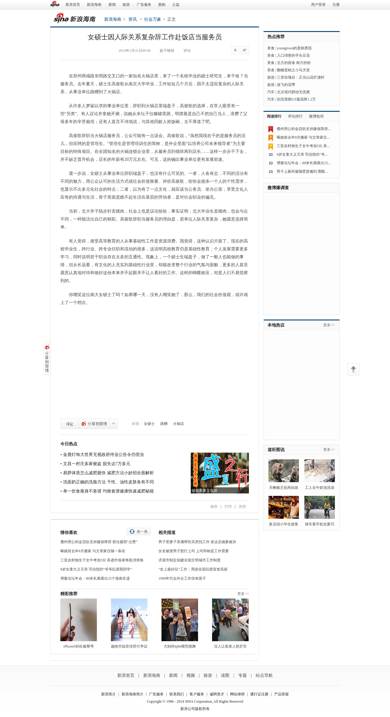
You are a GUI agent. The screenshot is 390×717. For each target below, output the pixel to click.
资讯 (132, 19)
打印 (228, 506)
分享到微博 (94, 424)
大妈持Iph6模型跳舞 (180, 646)
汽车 (271, 92)
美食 (271, 48)
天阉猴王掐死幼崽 (283, 488)
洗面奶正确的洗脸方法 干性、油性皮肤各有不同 (108, 482)
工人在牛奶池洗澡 (319, 488)
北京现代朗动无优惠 (293, 92)
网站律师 (237, 694)
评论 (69, 424)
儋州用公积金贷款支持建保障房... (304, 129)
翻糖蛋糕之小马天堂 (293, 70)
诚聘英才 (217, 694)
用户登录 (318, 4)
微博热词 (316, 116)
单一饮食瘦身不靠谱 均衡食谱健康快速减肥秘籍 (108, 491)
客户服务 (197, 694)
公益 (175, 4)
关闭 (242, 506)
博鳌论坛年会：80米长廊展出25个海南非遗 (95, 578)
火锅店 (178, 424)
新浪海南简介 (133, 694)
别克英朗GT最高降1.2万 (296, 99)
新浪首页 (73, 4)
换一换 (142, 531)
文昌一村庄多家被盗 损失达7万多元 (96, 463)
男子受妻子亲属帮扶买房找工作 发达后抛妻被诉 (197, 542)
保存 (214, 506)
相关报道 (167, 532)
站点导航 (264, 675)
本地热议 (276, 325)
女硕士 (149, 424)
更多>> (243, 594)
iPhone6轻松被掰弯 (78, 646)
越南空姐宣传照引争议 (129, 646)
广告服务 (144, 4)
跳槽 (164, 424)
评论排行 (295, 116)
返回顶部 (353, 369)
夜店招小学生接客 (283, 524)
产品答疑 (281, 694)
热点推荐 (276, 36)
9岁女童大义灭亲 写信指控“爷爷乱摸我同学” (96, 569)
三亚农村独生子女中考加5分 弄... (303, 146)
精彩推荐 (68, 594)
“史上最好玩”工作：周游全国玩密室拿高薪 (193, 569)
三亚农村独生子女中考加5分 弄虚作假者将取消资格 (102, 560)
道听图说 (276, 449)
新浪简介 (108, 694)
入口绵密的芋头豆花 (293, 55)
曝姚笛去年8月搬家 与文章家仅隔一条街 (92, 551)
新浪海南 (94, 4)
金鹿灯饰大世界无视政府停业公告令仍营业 (103, 454)
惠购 (161, 4)
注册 (336, 4)
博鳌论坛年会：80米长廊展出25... (304, 163)
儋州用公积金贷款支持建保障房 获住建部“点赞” (99, 542)
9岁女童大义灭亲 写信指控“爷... (302, 154)
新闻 (112, 4)
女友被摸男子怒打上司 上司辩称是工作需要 (193, 551)
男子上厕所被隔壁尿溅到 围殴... (302, 171)
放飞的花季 (286, 85)
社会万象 (152, 19)
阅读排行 (274, 116)
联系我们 (176, 694)
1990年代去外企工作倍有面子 (182, 578)
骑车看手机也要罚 (319, 524)
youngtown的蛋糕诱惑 (294, 48)
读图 (225, 675)
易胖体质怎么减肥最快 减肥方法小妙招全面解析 (108, 473)
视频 (190, 675)
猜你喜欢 (68, 532)
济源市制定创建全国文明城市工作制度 (189, 560)
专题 (242, 675)
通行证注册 (259, 694)
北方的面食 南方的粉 (294, 63)
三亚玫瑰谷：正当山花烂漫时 (300, 77)
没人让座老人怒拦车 (230, 646)
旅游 (126, 4)
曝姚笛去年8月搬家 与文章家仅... (303, 137)
